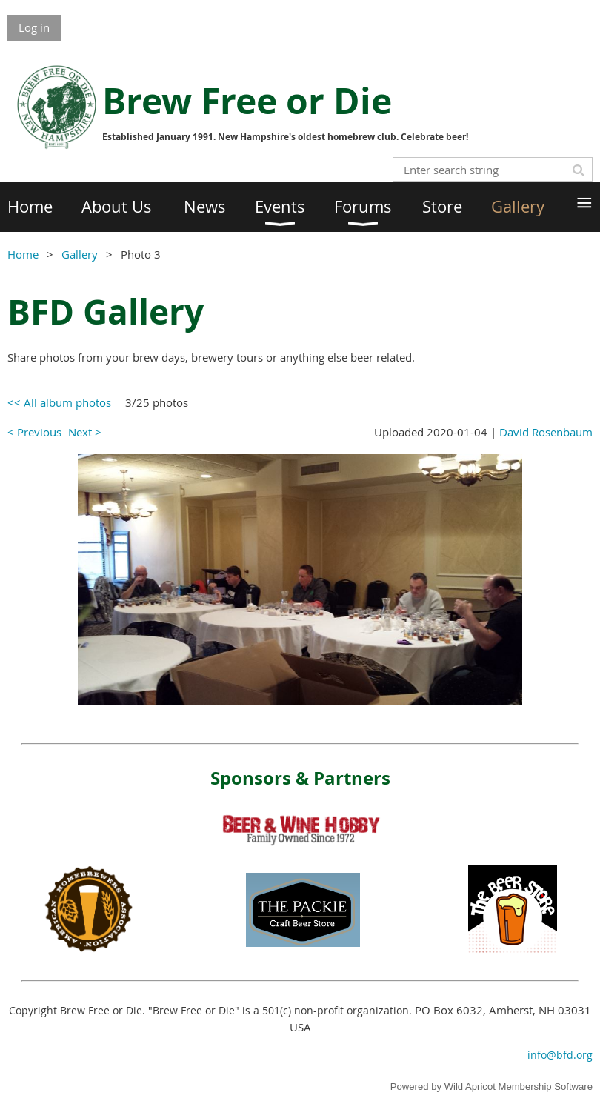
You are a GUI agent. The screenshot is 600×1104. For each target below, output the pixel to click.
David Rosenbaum (546, 432)
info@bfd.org (560, 1055)
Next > (84, 432)
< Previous (34, 432)
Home (23, 254)
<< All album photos (59, 402)
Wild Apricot (470, 1086)
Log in (34, 27)
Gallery (79, 254)
